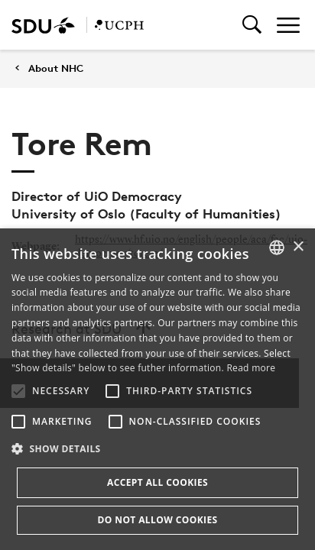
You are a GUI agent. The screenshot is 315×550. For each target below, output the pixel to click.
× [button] (298, 247)
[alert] (157, 389)
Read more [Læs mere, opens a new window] (250, 367)
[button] (18, 391)
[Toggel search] (251, 24)
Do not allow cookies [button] (157, 519)
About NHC (55, 68)
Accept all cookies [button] (157, 482)
